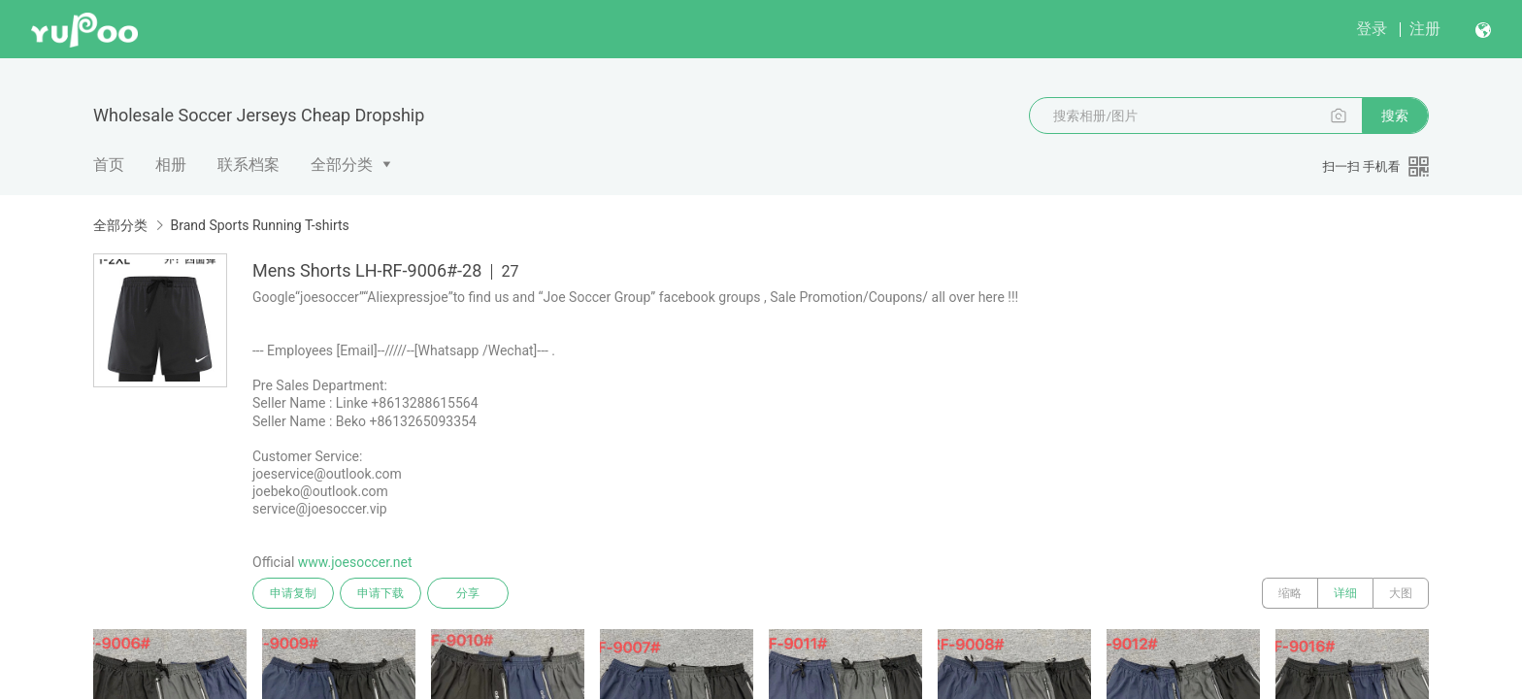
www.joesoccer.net (355, 562)
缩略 (1290, 593)
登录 (1371, 28)
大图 (1400, 593)
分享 (468, 593)
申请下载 (380, 593)
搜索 (1394, 115)
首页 (108, 164)
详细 (1345, 593)
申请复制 (293, 593)
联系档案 (248, 164)
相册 (170, 164)
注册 (1424, 28)
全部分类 (342, 164)
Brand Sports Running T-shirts (259, 225)
